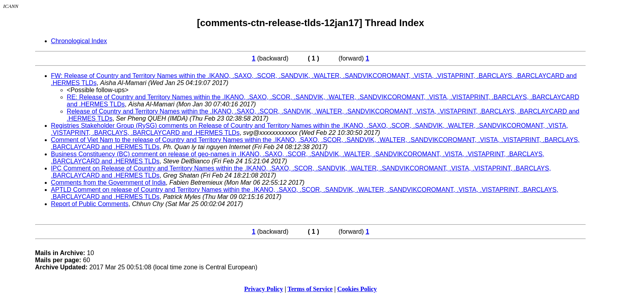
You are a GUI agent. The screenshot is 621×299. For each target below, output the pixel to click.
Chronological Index (79, 41)
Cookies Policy (357, 289)
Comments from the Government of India (108, 182)
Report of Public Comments (90, 204)
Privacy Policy (263, 289)
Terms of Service (310, 289)
